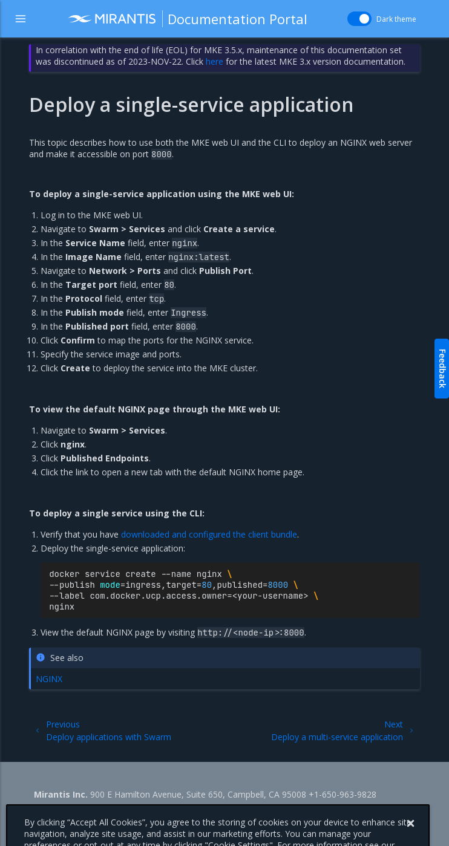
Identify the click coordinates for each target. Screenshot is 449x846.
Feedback (442, 368)
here (214, 61)
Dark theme (396, 19)
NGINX (49, 679)
